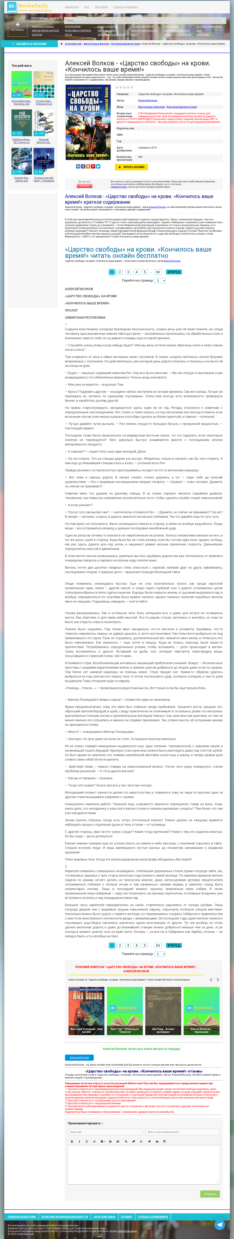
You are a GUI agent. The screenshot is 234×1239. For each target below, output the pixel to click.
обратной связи (127, 1231)
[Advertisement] (33, 250)
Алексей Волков (147, 100)
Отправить (210, 1194)
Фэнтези (37, 35)
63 (158, 272)
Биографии (101, 7)
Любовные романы (43, 26)
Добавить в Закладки (29, 43)
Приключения (72, 26)
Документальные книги (111, 35)
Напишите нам (118, 186)
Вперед (174, 272)
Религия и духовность (144, 30)
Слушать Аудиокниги (125, 7)
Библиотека (72, 7)
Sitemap (126, 1216)
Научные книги (106, 30)
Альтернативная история (182, 107)
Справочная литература (177, 35)
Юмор (134, 35)
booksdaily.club (31, 7)
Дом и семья (171, 26)
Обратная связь (104, 1216)
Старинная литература (177, 30)
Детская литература (142, 26)
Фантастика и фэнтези (45, 30)
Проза (68, 35)
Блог (87, 7)
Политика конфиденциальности (64, 1216)
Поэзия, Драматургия (209, 26)
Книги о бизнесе (107, 26)
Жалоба (84, 186)
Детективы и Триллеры (78, 30)
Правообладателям (22, 1216)
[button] (72, 1141)
